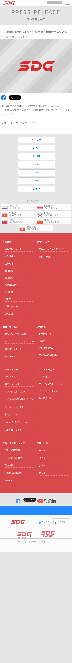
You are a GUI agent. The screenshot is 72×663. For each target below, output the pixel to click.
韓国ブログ (11, 452)
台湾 (42, 524)
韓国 (42, 535)
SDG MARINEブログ (13, 475)
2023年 (36, 172)
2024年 (36, 164)
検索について (45, 414)
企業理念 (9, 267)
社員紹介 (43, 345)
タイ (42, 512)
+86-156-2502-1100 (51, 222)
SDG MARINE (10, 373)
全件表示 (36, 139)
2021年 (36, 188)
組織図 (8, 303)
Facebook (9, 519)
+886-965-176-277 (15, 222)
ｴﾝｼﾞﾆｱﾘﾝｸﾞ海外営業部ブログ (19, 428)
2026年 (36, 148)
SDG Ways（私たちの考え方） (51, 253)
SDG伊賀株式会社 (12, 496)
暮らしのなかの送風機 (15, 337)
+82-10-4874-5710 (51, 215)
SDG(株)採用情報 (46, 352)
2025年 (36, 156)
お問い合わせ (45, 393)
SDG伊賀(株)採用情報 (48, 359)
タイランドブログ (14, 440)
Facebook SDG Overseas (13, 531)
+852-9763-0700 (32, 229)
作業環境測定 (11, 289)
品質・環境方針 (12, 310)
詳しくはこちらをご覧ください (20, 123)
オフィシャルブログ (15, 416)
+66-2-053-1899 (14, 208)
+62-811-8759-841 (51, 208)
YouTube (8, 543)
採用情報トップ (46, 337)
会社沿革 (9, 296)
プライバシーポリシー (49, 407)
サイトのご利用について (50, 400)
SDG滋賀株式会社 (13, 507)
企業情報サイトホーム (15, 253)
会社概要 (9, 274)
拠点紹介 (9, 317)
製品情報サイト (13, 361)
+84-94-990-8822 (15, 215)
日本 (42, 500)
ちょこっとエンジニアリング (19, 349)
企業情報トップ (12, 260)
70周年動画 (45, 265)
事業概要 (9, 282)
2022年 (36, 180)
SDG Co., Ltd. (35, 618)
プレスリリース (12, 393)
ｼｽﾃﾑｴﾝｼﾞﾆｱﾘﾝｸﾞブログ (16, 464)
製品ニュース (12, 405)
